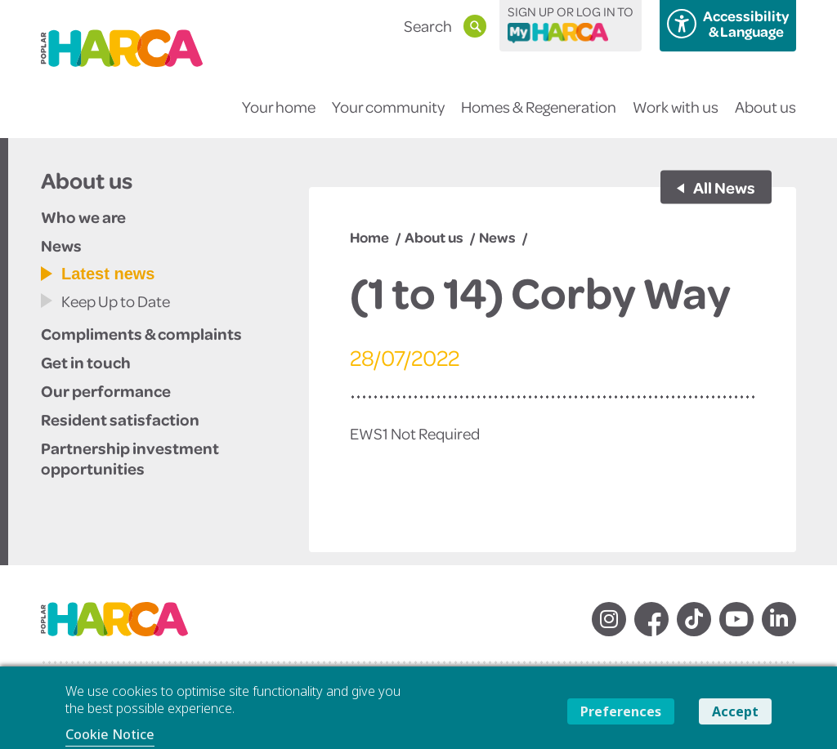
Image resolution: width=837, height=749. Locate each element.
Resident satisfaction (120, 419)
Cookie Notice (109, 734)
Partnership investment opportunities (130, 458)
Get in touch (86, 361)
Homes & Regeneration (538, 117)
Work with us (675, 117)
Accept (735, 711)
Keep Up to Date (115, 301)
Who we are (83, 216)
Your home (279, 117)
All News (723, 187)
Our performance (106, 390)
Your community (388, 117)
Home (369, 237)
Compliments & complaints (141, 333)
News (61, 245)
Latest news (107, 274)
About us (765, 117)
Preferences (620, 711)
